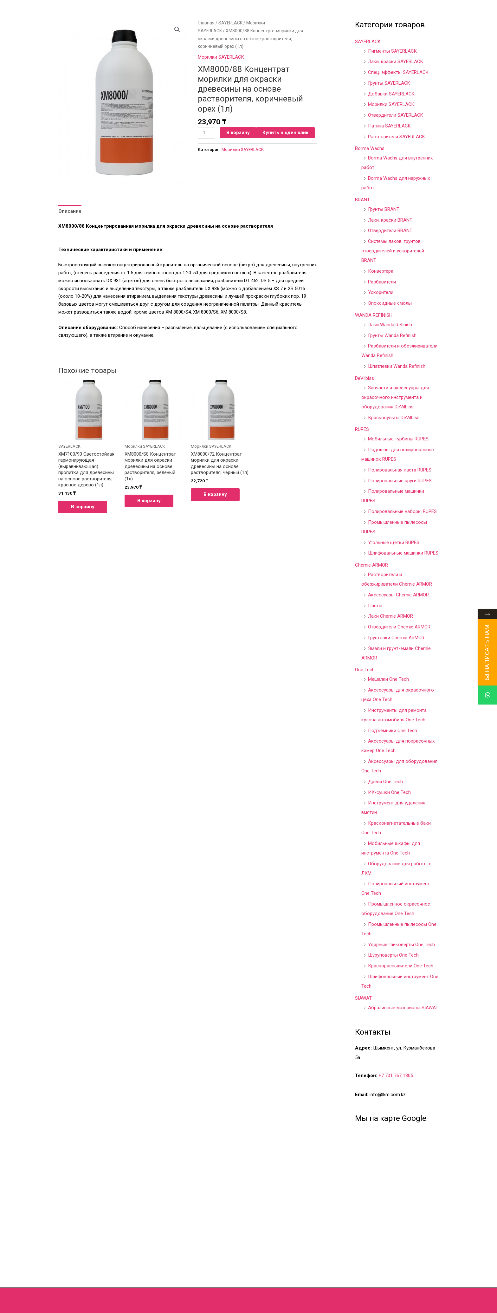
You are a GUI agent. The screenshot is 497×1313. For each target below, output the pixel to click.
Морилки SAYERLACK (221, 57)
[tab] (69, 211)
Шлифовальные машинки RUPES (403, 553)
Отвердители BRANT (390, 230)
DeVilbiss (364, 378)
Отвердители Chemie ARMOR (399, 627)
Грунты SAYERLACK (389, 83)
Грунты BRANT (383, 209)
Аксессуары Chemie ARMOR (398, 595)
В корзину (238, 132)
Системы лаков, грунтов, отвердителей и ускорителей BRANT (392, 250)
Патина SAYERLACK (389, 126)
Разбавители (382, 282)
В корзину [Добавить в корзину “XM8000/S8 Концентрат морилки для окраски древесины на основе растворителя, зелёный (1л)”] (149, 501)
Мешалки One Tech (388, 679)
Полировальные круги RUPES (400, 481)
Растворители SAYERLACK (396, 137)
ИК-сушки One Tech (389, 792)
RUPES (362, 429)
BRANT (362, 200)
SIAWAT (363, 998)
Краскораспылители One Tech (400, 966)
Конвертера (380, 271)
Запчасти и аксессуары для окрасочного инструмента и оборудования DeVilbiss (395, 397)
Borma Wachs (369, 148)
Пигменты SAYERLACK (392, 51)
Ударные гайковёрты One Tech (401, 944)
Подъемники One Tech (392, 730)
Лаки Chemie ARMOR (390, 616)
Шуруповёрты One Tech (393, 955)
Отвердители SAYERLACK (395, 115)
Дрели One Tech (385, 781)
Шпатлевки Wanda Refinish (396, 366)
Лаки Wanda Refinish (390, 325)
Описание (69, 211)
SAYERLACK (230, 22)
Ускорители (380, 292)
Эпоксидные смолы (390, 303)
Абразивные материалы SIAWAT (403, 1008)
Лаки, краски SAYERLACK (395, 61)
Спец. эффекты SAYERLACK (398, 72)
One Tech (365, 670)
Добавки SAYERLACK (391, 94)
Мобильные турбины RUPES (398, 439)
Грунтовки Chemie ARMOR (396, 637)
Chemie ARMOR (371, 565)
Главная (206, 22)
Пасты (375, 605)
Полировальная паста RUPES (399, 470)
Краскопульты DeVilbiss (394, 417)
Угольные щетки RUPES (393, 542)
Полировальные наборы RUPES (402, 511)
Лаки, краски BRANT (390, 220)
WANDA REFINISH (373, 315)
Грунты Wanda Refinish (392, 335)
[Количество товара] (206, 133)
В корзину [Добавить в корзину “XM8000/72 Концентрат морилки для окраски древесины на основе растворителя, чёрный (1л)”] (215, 494)
